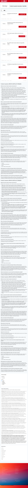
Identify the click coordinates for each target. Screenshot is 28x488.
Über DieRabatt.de (5, 469)
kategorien (3, 480)
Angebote (16, 469)
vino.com (2, 455)
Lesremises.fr (17, 480)
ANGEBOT (22, 14)
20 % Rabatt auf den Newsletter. (12, 13)
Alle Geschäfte (4, 481)
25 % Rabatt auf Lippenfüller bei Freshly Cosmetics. (15, 64)
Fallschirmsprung (3, 450)
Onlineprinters (3, 456)
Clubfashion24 (3, 454)
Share (8, 29)
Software (16, 473)
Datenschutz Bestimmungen (6, 474)
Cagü (2, 459)
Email (10, 29)
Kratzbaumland (3, 451)
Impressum (3, 470)
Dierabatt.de (17, 481)
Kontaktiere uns (4, 473)
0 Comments (24, 29)
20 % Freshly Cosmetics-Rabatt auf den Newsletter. (15, 33)
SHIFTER (2, 449)
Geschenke (17, 470)
